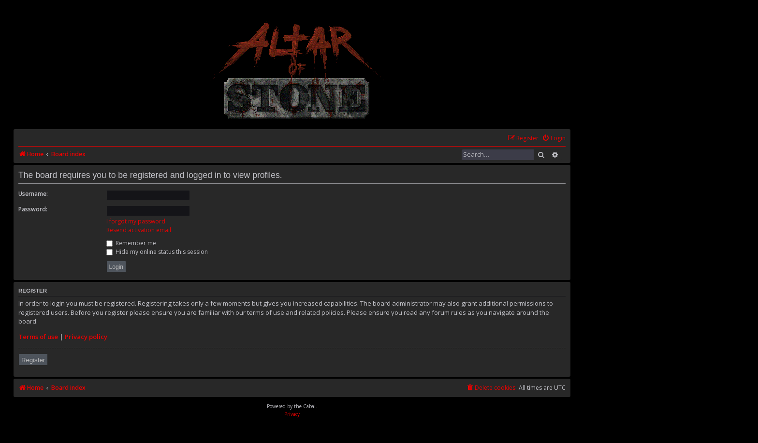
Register (33, 360)
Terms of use (38, 336)
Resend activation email (138, 230)
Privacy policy (86, 336)
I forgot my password (135, 221)
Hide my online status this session (157, 252)
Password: (32, 209)
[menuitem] (554, 138)
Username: (33, 194)
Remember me (131, 243)
